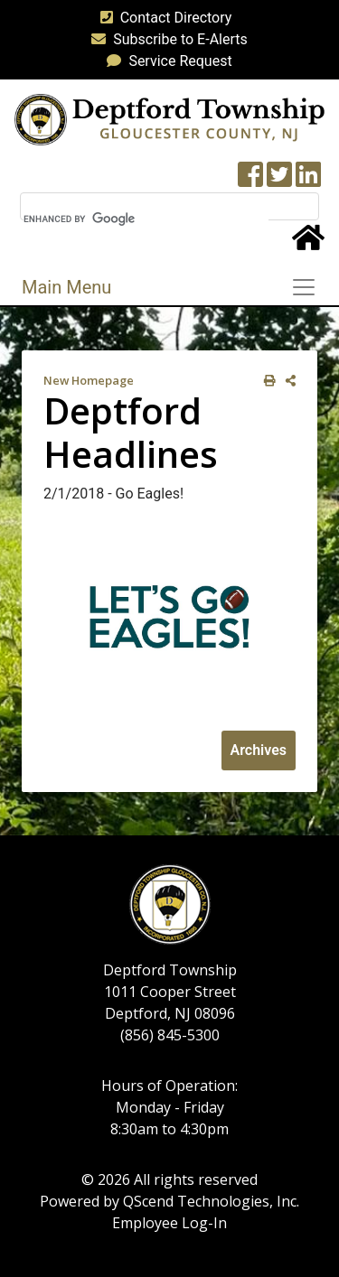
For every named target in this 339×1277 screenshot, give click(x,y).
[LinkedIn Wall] (308, 180)
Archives (259, 750)
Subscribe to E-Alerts (166, 39)
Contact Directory (162, 17)
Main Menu (66, 287)
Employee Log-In (169, 1223)
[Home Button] (308, 243)
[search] (146, 218)
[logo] (169, 118)
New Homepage (88, 380)
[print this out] (266, 380)
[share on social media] (287, 380)
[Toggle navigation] (309, 287)
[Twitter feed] (279, 180)
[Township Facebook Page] (250, 180)
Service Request (165, 61)
